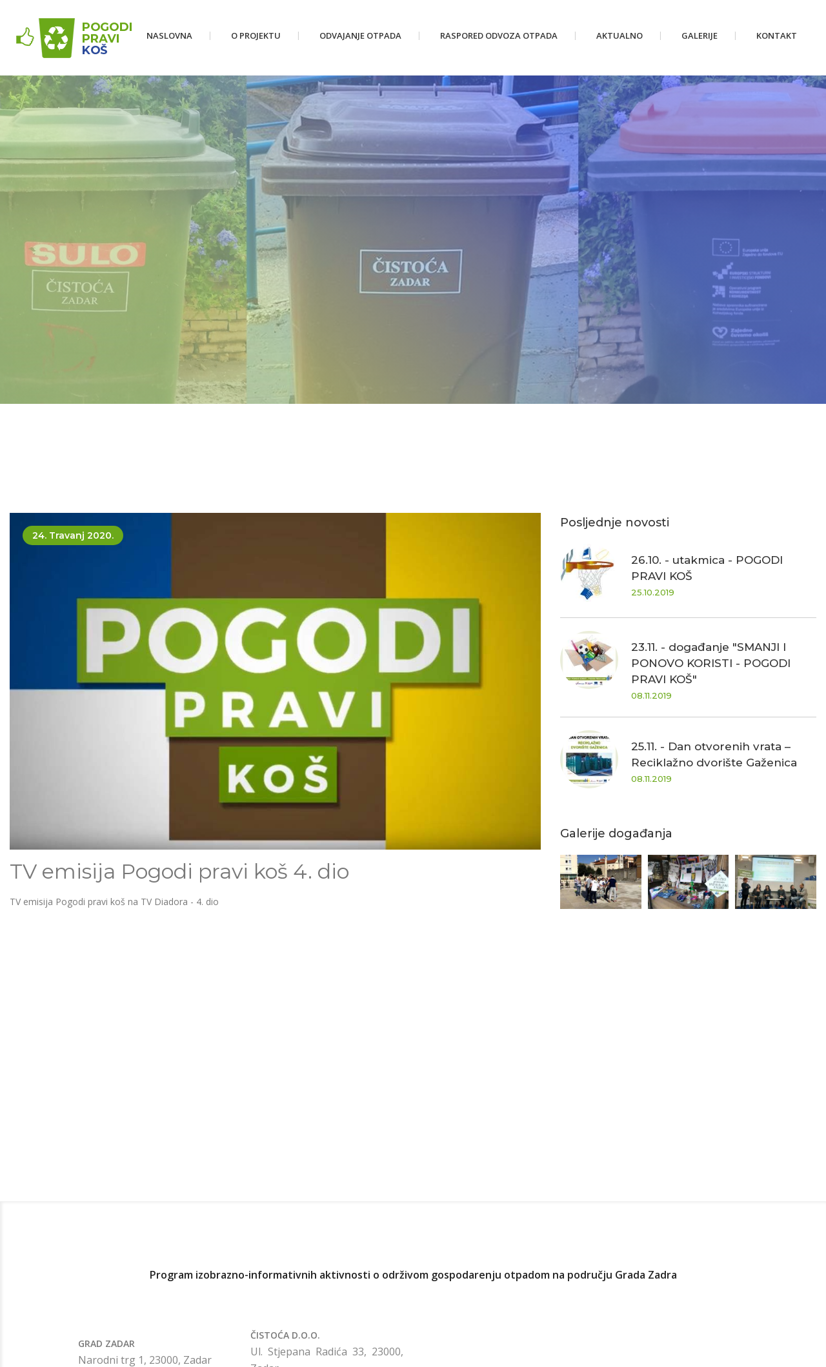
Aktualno (619, 35)
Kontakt (776, 35)
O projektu (256, 35)
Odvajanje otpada (360, 35)
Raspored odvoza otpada (499, 35)
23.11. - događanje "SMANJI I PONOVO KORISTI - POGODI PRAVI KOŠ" (711, 663)
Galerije (699, 35)
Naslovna (169, 35)
